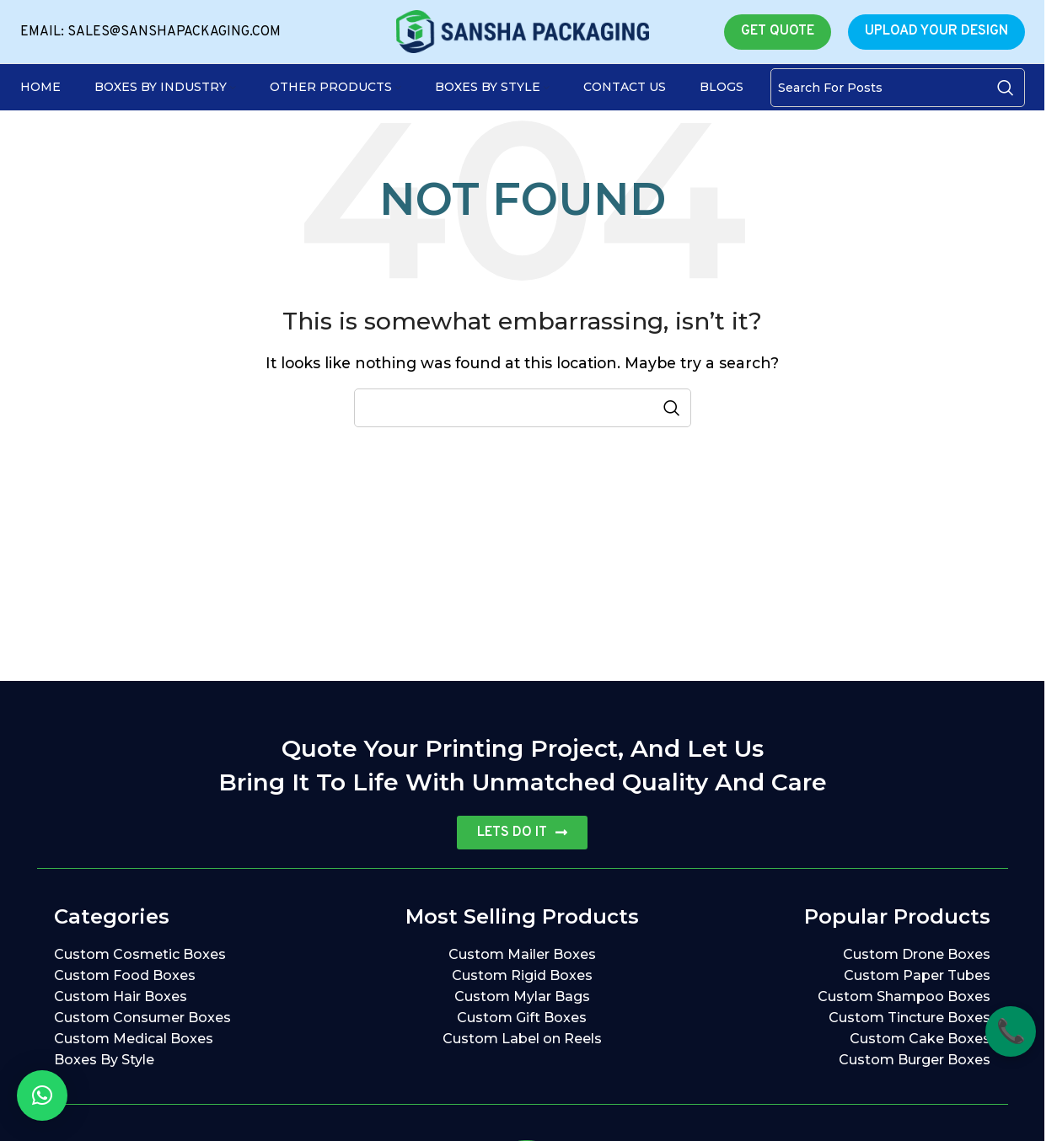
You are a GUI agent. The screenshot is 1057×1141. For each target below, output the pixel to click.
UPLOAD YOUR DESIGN (936, 31)
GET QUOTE (777, 31)
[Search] (897, 87)
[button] (42, 1095)
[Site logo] (522, 31)
